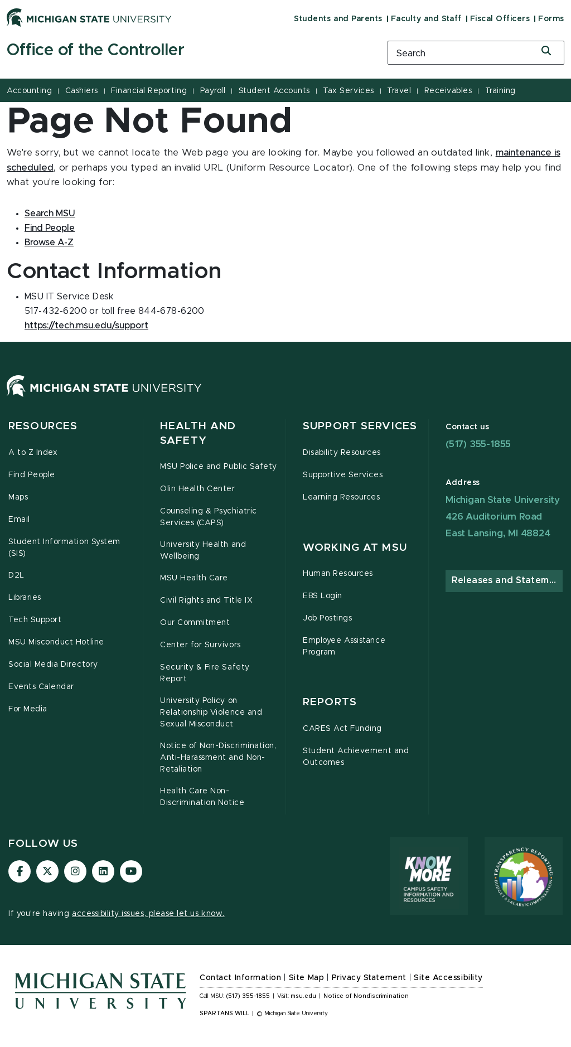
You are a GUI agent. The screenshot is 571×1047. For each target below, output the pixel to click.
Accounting (29, 91)
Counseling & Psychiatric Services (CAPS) (208, 517)
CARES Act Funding (342, 729)
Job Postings (327, 618)
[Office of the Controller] (190, 51)
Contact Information (240, 978)
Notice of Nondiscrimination (366, 996)
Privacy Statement (369, 978)
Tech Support (34, 620)
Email (19, 520)
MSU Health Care (194, 578)
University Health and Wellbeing (203, 550)
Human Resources (338, 574)
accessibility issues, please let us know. (148, 914)
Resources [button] (43, 426)
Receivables (448, 91)
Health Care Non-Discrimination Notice (202, 797)
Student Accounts (274, 91)
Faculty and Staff (426, 19)
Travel (399, 91)
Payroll (213, 91)
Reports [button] (330, 702)
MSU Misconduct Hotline (56, 642)
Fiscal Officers (500, 19)
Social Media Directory (53, 664)
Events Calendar (41, 687)
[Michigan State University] (89, 17)
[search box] (476, 53)
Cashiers (81, 91)
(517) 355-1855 (478, 444)
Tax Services (348, 91)
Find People (31, 475)
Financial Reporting (149, 91)
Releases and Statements (507, 580)
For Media (27, 709)
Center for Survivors (200, 645)
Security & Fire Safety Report (205, 673)
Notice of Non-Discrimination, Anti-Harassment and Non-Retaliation (218, 757)
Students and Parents (338, 19)
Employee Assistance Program (344, 646)
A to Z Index (32, 453)
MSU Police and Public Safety (218, 467)
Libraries (24, 598)
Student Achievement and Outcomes (356, 757)
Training (500, 91)
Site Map (306, 978)
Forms (551, 19)
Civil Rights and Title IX (206, 600)
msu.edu (303, 996)
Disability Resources (342, 453)
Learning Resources (341, 497)
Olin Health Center (197, 489)
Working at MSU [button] (355, 547)
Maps (18, 497)
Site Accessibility (448, 978)
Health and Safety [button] (198, 433)
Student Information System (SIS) (64, 548)
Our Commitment (195, 623)
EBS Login (322, 596)
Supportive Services (343, 475)
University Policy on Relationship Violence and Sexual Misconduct (211, 712)
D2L (16, 575)
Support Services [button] (360, 426)
